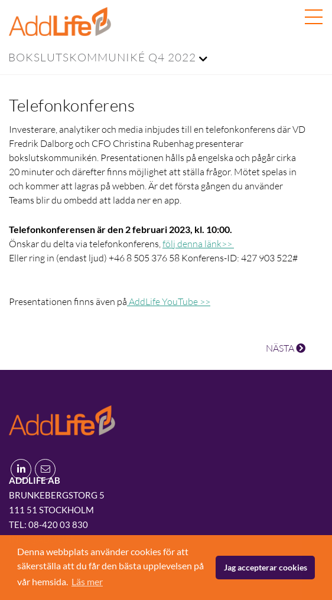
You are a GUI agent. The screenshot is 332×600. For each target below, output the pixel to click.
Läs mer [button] (87, 581)
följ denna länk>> (198, 244)
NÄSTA (285, 348)
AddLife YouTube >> (168, 301)
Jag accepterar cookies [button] (265, 567)
